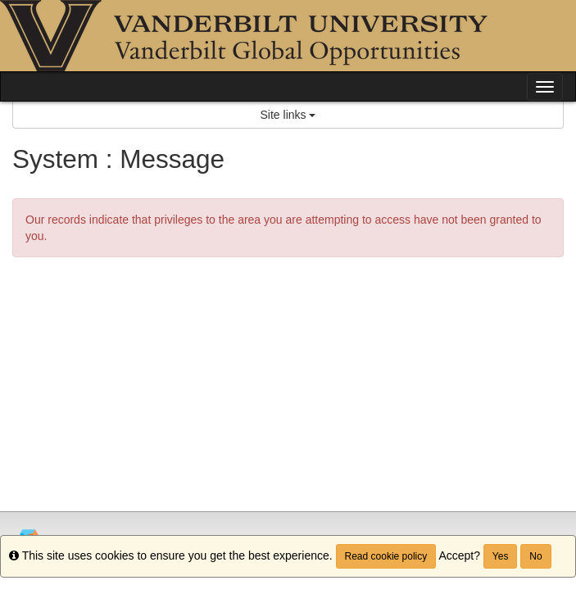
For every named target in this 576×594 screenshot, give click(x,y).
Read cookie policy (386, 556)
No (535, 556)
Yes (500, 556)
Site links (288, 114)
